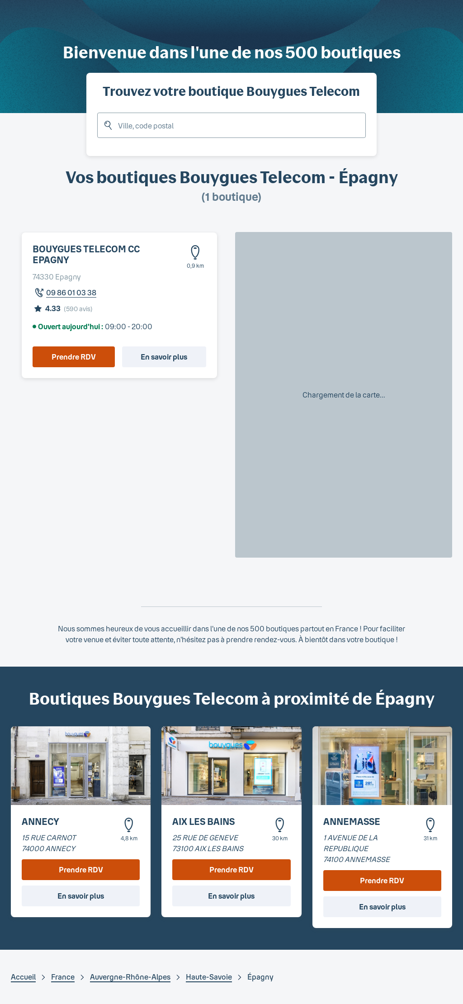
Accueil (23, 976)
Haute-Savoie (209, 976)
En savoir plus (164, 356)
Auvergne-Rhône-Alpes (130, 976)
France (63, 976)
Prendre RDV (74, 356)
